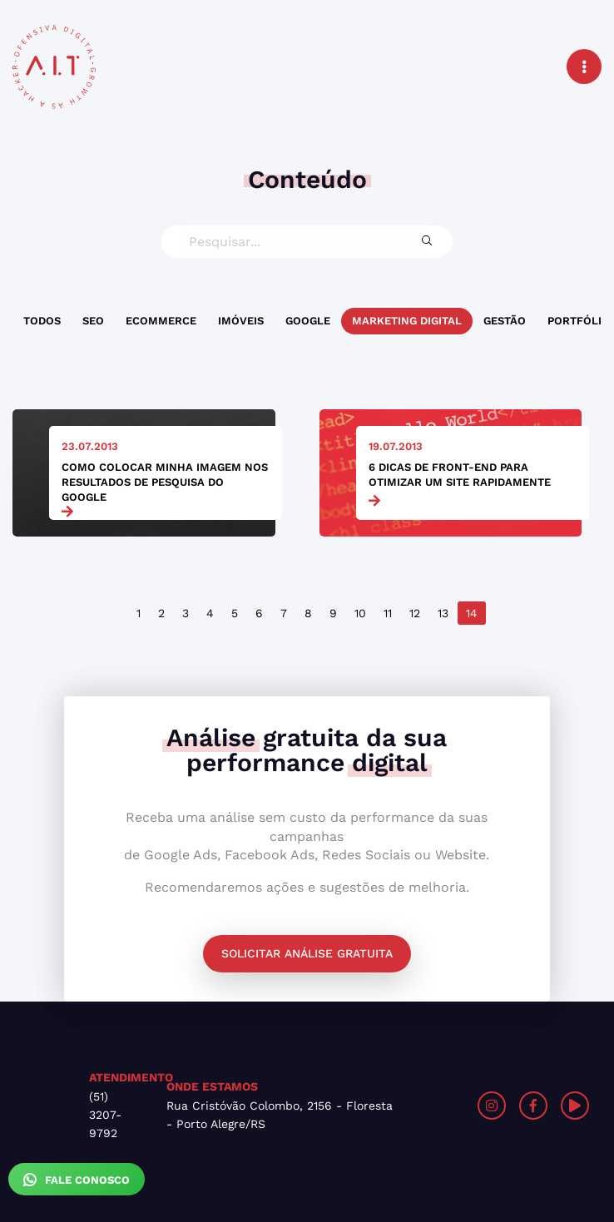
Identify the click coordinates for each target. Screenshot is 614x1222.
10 (360, 613)
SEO (93, 320)
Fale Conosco (76, 1179)
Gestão (504, 320)
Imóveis (241, 320)
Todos (42, 320)
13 (443, 613)
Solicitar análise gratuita (307, 953)
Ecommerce (161, 320)
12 (414, 613)
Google (307, 320)
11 (388, 613)
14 (472, 613)
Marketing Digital (407, 320)
